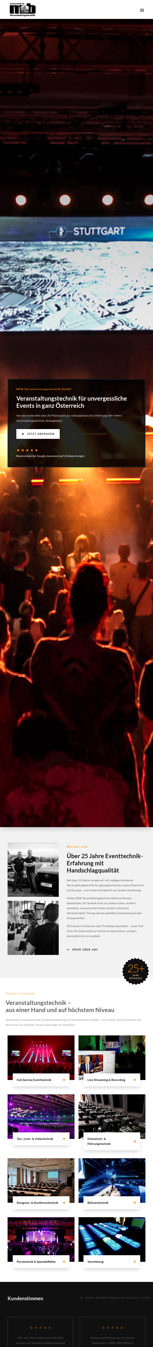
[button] (142, 10)
